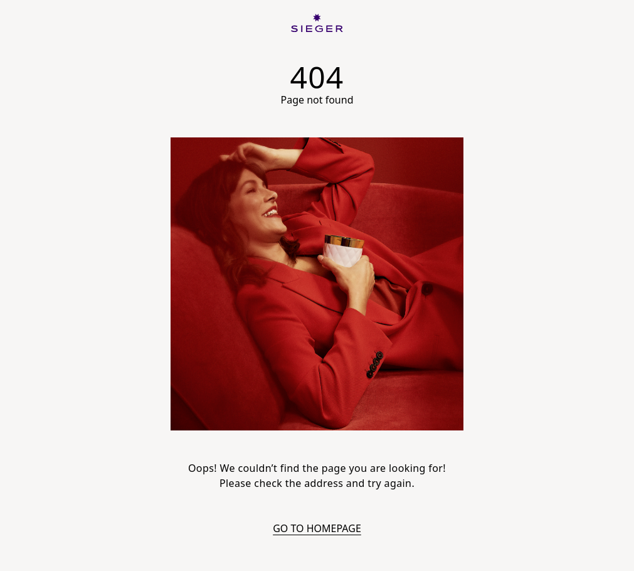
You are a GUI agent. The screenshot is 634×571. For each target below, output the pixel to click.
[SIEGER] (317, 23)
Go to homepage (317, 528)
